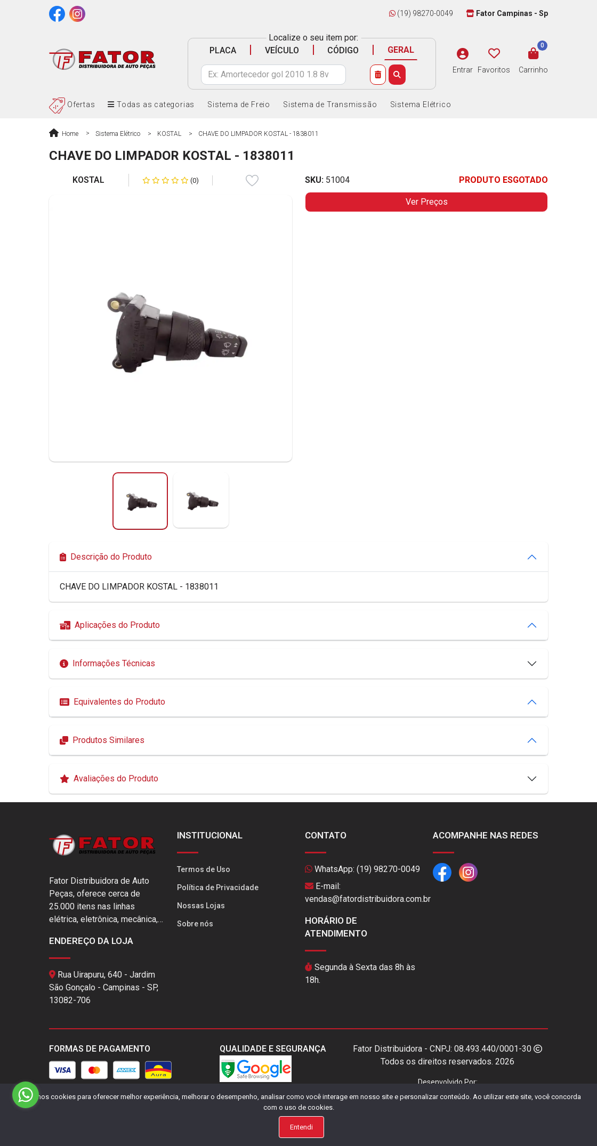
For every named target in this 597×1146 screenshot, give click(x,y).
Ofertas (72, 104)
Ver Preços (427, 202)
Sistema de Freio (238, 104)
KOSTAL (169, 134)
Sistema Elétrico (420, 104)
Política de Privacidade (218, 887)
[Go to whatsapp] (25, 1095)
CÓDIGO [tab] (343, 50)
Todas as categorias (151, 104)
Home (63, 134)
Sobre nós (195, 923)
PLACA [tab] (222, 50)
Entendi (301, 1127)
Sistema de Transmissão (330, 104)
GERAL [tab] (401, 50)
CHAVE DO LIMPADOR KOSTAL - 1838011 (258, 134)
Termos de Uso (203, 869)
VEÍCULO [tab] (282, 50)
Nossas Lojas (201, 905)
